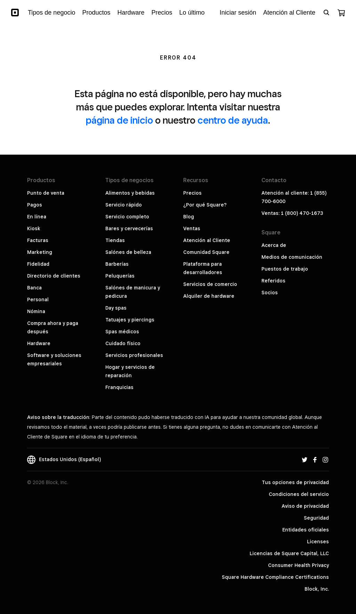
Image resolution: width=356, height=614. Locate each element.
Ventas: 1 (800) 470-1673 (292, 213)
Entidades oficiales (305, 530)
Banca (34, 287)
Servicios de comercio (210, 284)
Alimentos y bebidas (130, 193)
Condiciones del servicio (299, 494)
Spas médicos (122, 331)
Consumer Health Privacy (298, 565)
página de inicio (119, 120)
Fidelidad (38, 264)
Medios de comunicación (291, 257)
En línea (36, 216)
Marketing (39, 252)
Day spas (116, 308)
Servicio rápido (123, 205)
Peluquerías (120, 276)
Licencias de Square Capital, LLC (289, 553)
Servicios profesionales (134, 355)
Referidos (273, 280)
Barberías (117, 264)
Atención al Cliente (206, 240)
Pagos (34, 205)
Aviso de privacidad (305, 506)
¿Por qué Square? (205, 205)
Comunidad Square (206, 252)
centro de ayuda (232, 120)
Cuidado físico (122, 343)
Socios (269, 292)
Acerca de (273, 245)
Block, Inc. (317, 589)
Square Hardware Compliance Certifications (275, 577)
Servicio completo (127, 216)
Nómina (36, 311)
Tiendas (115, 240)
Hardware (38, 343)
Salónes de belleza (128, 252)
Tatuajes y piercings (129, 319)
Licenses (318, 541)
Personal (38, 299)
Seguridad (316, 518)
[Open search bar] (326, 12)
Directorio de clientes (53, 276)
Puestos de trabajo (284, 269)
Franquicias (119, 387)
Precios (192, 193)
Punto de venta (45, 193)
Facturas (37, 240)
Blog (188, 216)
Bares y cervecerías (129, 228)
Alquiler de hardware (208, 296)
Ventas (191, 228)
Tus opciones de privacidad (295, 482)
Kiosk (33, 228)
